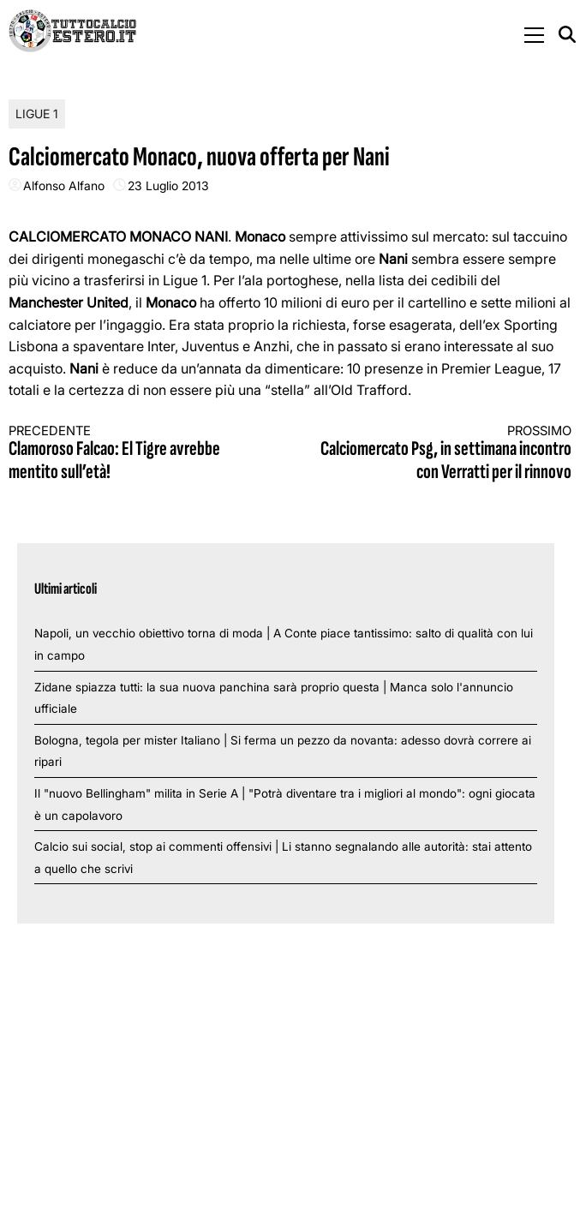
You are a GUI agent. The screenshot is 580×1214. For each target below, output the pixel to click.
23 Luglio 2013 (168, 185)
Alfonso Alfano (64, 185)
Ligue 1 (36, 113)
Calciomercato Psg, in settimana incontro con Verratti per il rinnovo (444, 453)
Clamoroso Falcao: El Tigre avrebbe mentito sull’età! (135, 453)
